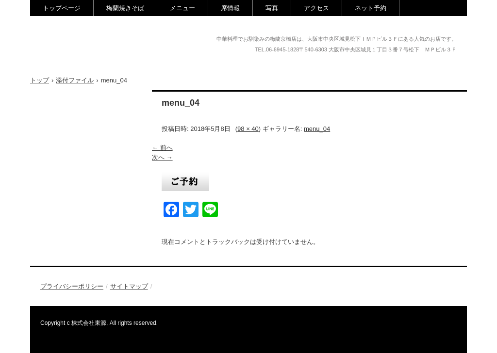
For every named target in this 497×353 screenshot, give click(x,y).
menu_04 (317, 128)
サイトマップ (129, 286)
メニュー (182, 8)
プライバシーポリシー (71, 286)
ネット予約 (370, 8)
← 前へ (162, 147)
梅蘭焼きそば (125, 8)
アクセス (316, 8)
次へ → (162, 157)
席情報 (230, 8)
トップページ (62, 8)
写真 (271, 8)
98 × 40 (248, 128)
